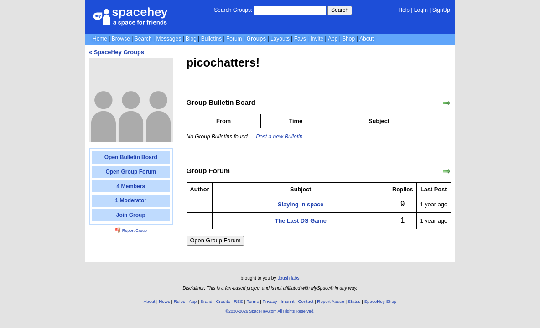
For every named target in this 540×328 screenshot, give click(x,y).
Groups (256, 39)
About (366, 39)
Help (404, 10)
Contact (306, 301)
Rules (179, 301)
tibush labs (288, 278)
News (164, 301)
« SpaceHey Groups (116, 52)
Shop (348, 39)
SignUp (441, 10)
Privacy (269, 301)
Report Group (131, 230)
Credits (223, 301)
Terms (253, 301)
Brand (206, 301)
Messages (168, 39)
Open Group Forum (215, 240)
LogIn (421, 10)
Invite (317, 39)
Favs (300, 39)
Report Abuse (330, 301)
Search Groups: (233, 10)
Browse (121, 39)
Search (339, 10)
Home (100, 39)
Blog (191, 39)
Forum (234, 39)
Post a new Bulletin (279, 136)
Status (354, 301)
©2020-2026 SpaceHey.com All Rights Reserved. (269, 311)
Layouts (280, 39)
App (333, 39)
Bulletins (211, 39)
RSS (238, 301)
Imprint (288, 301)
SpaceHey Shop (380, 301)
